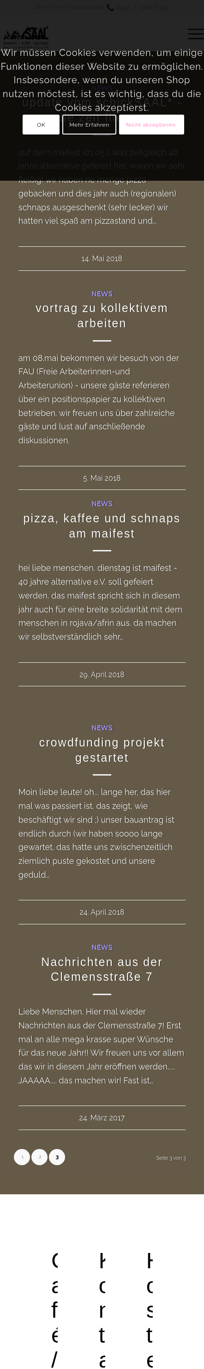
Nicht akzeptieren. (151, 125)
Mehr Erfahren (89, 125)
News (102, 293)
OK (41, 125)
